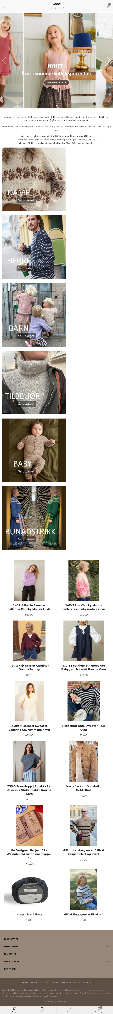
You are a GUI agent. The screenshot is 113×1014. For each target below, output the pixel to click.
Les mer (23, 996)
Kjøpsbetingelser (39, 982)
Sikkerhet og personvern (63, 982)
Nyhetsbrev (85, 982)
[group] (56, 60)
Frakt (25, 982)
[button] (109, 60)
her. (91, 136)
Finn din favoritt (56, 83)
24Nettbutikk (61, 1001)
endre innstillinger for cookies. (44, 996)
